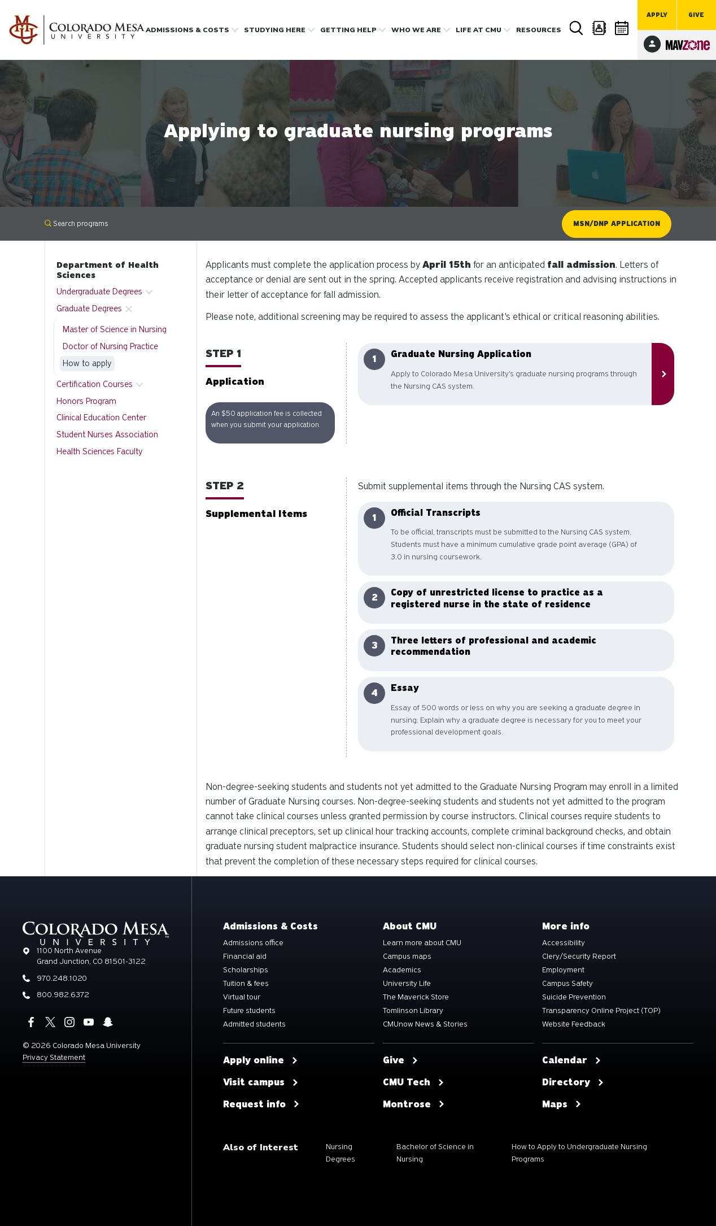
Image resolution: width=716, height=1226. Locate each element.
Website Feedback (573, 1024)
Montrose (414, 1104)
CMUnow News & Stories (425, 1024)
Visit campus (261, 1082)
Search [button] (577, 28)
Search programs (76, 223)
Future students (249, 1010)
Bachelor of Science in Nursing (435, 1153)
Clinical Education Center (101, 417)
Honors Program (86, 401)
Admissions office (253, 942)
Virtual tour (241, 997)
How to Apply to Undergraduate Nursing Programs (579, 1153)
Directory (599, 28)
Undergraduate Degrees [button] (99, 291)
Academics (402, 970)
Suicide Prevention (574, 997)
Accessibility (563, 942)
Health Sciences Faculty (99, 451)
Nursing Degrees (340, 1153)
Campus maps (407, 956)
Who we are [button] (416, 29)
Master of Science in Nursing (115, 329)
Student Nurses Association (107, 434)
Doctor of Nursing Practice (110, 346)
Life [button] (478, 29)
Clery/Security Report (579, 956)
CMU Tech (413, 1082)
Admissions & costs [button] (187, 29)
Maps (562, 1104)
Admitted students (254, 1024)
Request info (261, 1104)
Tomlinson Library (413, 1010)
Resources (538, 29)
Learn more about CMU (422, 942)
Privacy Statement (54, 1057)
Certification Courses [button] (94, 384)
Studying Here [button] (274, 29)
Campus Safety (567, 983)
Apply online (260, 1060)
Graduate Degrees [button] (89, 308)
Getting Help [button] (348, 29)
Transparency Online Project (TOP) (601, 1010)
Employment (563, 970)
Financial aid (245, 956)
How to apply (87, 363)
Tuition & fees (246, 983)
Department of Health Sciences (107, 270)
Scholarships (245, 970)
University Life (407, 983)
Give (696, 15)
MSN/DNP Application (616, 224)
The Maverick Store (416, 997)
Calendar (622, 28)
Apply (657, 15)
